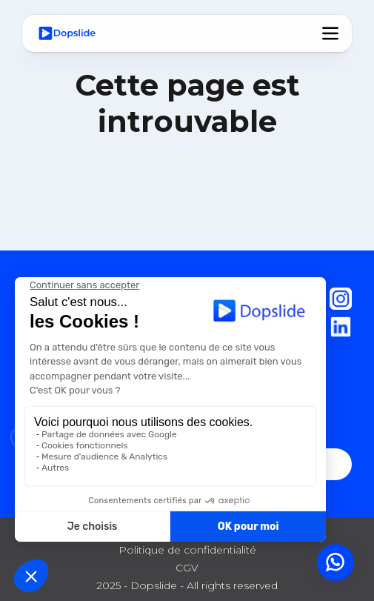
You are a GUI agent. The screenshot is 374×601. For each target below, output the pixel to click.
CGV (187, 567)
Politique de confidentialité (187, 550)
